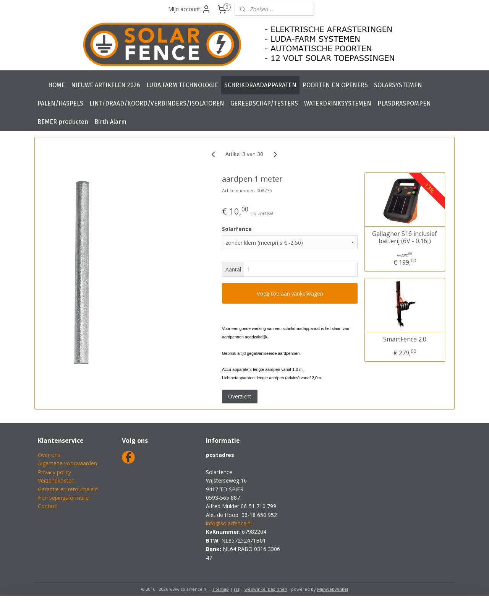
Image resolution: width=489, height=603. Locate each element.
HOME (56, 85)
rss (237, 589)
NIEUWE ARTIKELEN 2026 (105, 85)
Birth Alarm (110, 121)
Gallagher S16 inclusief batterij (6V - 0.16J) (404, 237)
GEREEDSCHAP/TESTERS (264, 103)
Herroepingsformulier (64, 497)
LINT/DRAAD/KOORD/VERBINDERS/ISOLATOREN (156, 103)
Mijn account (189, 9)
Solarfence (237, 228)
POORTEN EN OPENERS (335, 85)
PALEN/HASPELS (60, 103)
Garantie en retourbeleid (68, 489)
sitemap (220, 589)
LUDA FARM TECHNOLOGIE (182, 85)
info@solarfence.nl (229, 523)
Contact (47, 506)
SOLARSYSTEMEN (398, 85)
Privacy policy (54, 472)
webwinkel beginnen (265, 589)
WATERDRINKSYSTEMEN (337, 103)
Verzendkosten (56, 480)
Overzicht (239, 396)
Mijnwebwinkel (332, 589)
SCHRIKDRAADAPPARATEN (260, 85)
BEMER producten (62, 121)
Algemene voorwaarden (67, 463)
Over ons (49, 454)
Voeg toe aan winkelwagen (290, 293)
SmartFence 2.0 (404, 339)
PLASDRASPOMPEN (404, 103)
